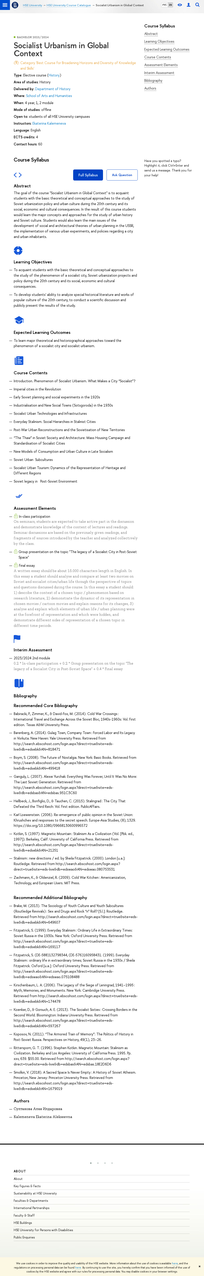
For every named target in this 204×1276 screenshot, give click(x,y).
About (20, 1171)
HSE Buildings (23, 1223)
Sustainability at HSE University (35, 1193)
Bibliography (153, 80)
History (54, 75)
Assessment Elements (161, 64)
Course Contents (157, 57)
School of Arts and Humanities (49, 95)
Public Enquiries (24, 1237)
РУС (164, 4)
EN (170, 4)
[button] (90, 1163)
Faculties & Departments (31, 1200)
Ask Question (122, 175)
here (175, 1263)
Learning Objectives (159, 41)
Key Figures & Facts (27, 1186)
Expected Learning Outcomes (166, 49)
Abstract (151, 33)
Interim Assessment (159, 72)
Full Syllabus (88, 175)
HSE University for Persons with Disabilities (43, 1230)
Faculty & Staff (24, 1215)
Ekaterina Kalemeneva (49, 123)
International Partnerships (31, 1208)
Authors (150, 88)
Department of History (53, 88)
